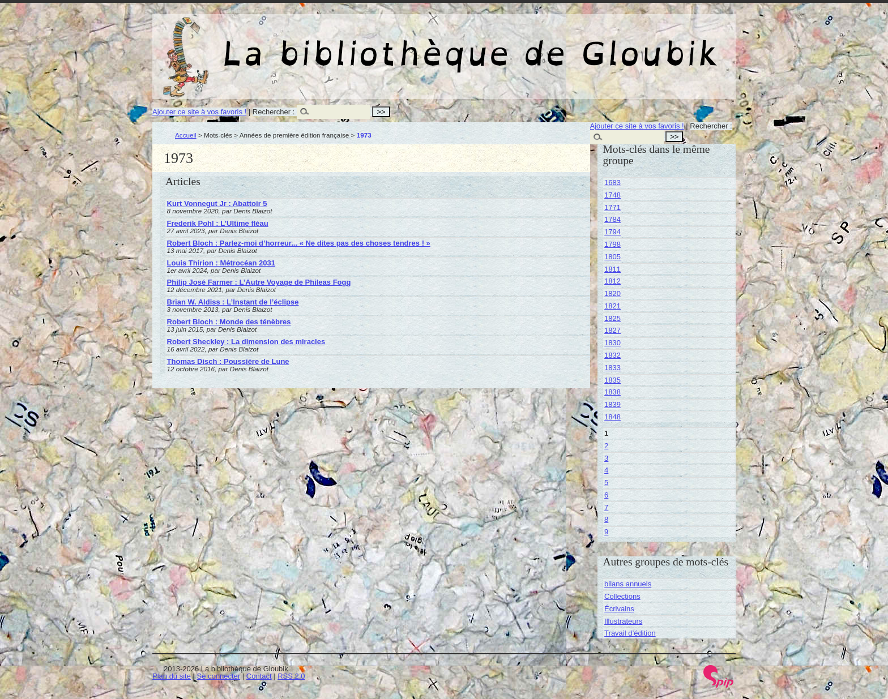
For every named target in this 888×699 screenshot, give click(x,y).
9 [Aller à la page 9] (606, 532)
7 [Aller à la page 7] (606, 507)
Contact (259, 676)
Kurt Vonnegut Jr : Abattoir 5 (217, 203)
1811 (612, 269)
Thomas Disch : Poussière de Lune (228, 361)
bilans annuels (627, 584)
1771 (612, 207)
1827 (612, 330)
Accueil (186, 135)
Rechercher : (273, 112)
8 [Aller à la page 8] (606, 519)
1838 (612, 392)
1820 (612, 293)
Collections (622, 596)
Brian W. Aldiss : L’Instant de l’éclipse (233, 302)
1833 (612, 367)
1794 (612, 232)
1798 (612, 244)
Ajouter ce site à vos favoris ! (199, 112)
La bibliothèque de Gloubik (564, 44)
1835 (612, 380)
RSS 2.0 (291, 676)
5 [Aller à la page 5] (606, 482)
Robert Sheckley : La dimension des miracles (246, 341)
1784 (612, 219)
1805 (612, 256)
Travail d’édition (630, 633)
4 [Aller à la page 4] (606, 470)
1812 (612, 281)
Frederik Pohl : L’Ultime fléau (217, 223)
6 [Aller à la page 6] (606, 495)
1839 (612, 404)
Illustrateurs (623, 621)
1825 (612, 318)
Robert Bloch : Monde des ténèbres (229, 322)
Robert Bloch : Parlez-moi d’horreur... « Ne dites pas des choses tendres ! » (298, 243)
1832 (612, 355)
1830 (612, 342)
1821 (612, 306)
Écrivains (619, 608)
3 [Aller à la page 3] (606, 458)
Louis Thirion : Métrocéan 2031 (221, 263)
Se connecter (219, 676)
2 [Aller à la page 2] (606, 445)
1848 (612, 417)
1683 (612, 182)
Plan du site (171, 676)
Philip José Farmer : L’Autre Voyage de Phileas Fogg (259, 282)
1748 (612, 195)
